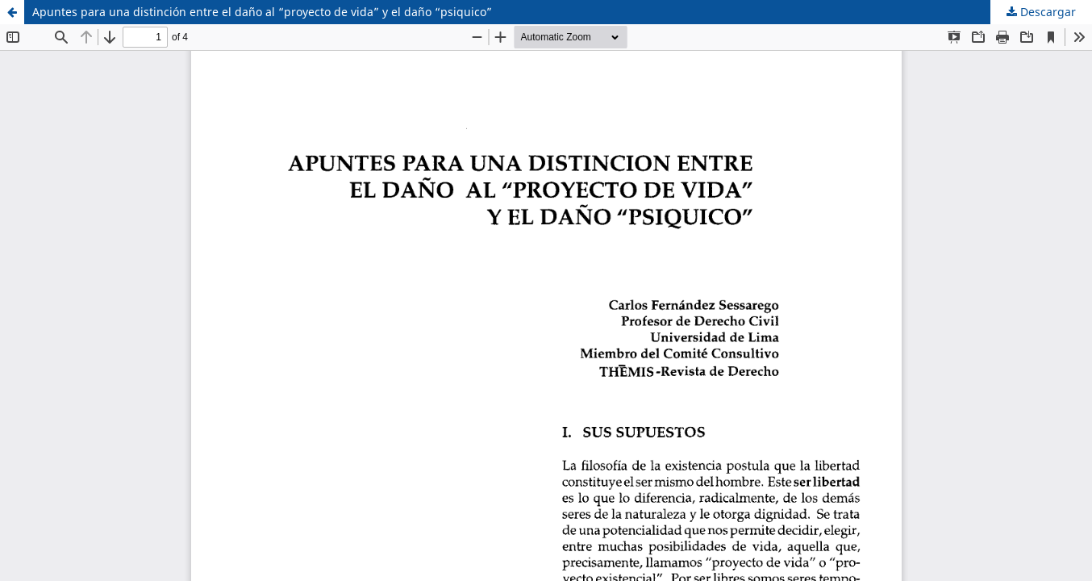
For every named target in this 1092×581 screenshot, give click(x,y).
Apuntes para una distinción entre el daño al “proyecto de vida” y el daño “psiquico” (262, 11)
